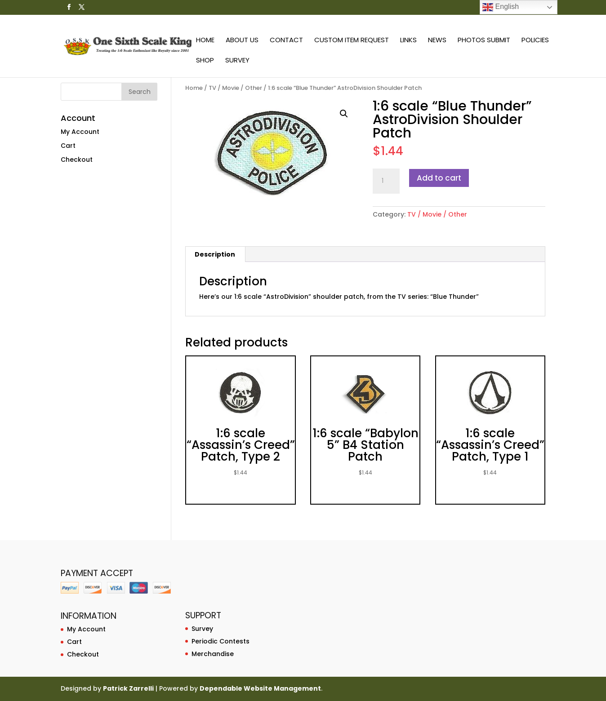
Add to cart (439, 178)
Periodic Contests (221, 641)
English (500, 7)
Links (408, 40)
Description (215, 254)
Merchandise (213, 653)
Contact (286, 40)
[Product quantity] (386, 181)
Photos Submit (484, 40)
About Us (242, 40)
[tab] (215, 254)
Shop (205, 61)
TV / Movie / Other (235, 88)
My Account (80, 131)
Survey (237, 61)
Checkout (77, 159)
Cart (68, 145)
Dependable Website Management (260, 688)
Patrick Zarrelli (128, 688)
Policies (535, 40)
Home (205, 40)
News (437, 40)
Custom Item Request (351, 40)
